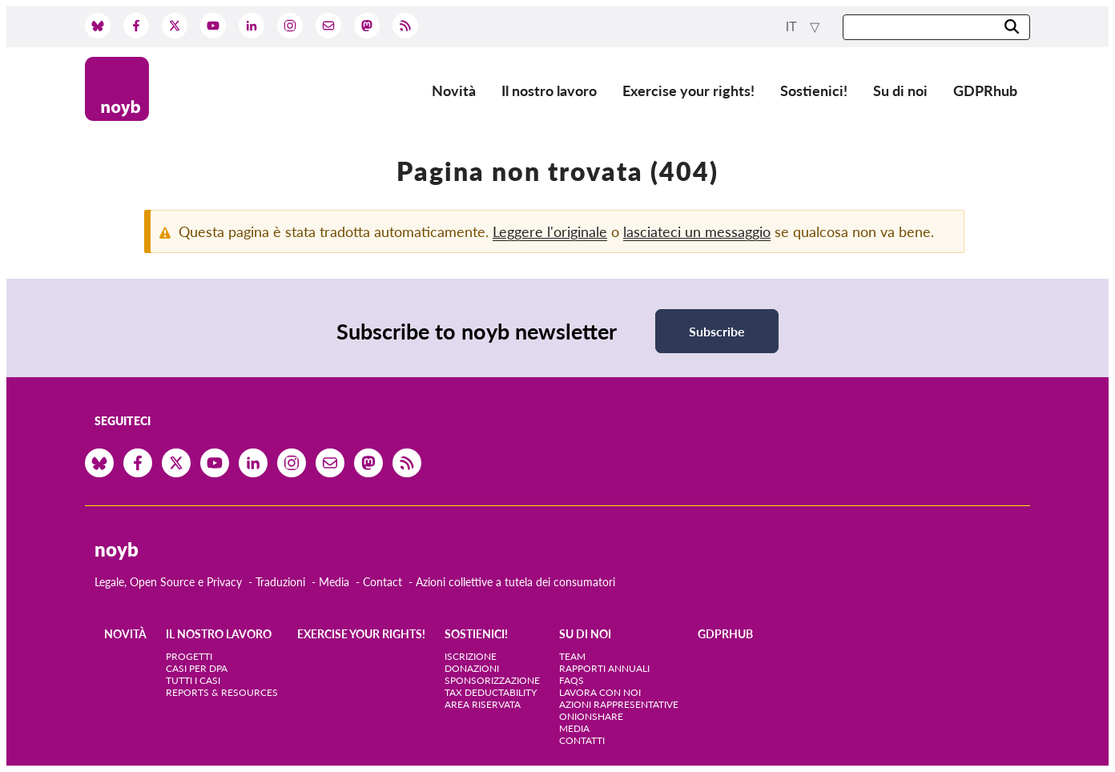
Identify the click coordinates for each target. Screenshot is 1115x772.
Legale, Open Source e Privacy (168, 582)
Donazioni (472, 668)
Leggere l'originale (550, 231)
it (793, 27)
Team (572, 656)
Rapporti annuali (604, 668)
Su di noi (900, 90)
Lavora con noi (600, 692)
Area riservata (483, 704)
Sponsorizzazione (492, 680)
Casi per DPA (196, 668)
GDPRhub (985, 90)
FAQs (571, 680)
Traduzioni (280, 582)
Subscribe (717, 331)
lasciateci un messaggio (697, 231)
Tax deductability (491, 692)
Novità (454, 90)
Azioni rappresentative (618, 704)
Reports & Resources (222, 692)
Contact (382, 582)
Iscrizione (471, 656)
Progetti (189, 656)
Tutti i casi (193, 680)
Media (334, 582)
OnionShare (591, 716)
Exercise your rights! (688, 90)
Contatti (582, 740)
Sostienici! (813, 90)
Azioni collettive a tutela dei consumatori (515, 582)
